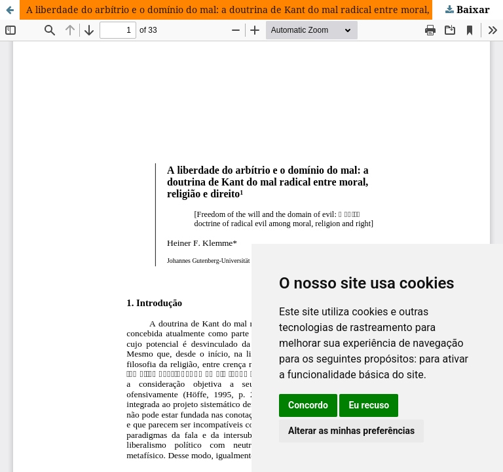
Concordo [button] (308, 405)
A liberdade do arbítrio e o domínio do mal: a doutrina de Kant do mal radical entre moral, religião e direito (264, 9)
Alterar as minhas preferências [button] (351, 430)
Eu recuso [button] (368, 405)
